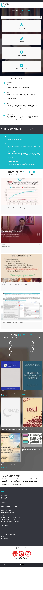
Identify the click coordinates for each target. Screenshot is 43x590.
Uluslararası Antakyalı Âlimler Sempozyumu (9, 514)
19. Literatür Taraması (5, 536)
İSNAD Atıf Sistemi (6, 246)
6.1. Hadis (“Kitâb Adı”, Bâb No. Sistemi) (8, 534)
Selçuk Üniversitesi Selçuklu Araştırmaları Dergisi (10, 521)
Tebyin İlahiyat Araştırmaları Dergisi (7, 515)
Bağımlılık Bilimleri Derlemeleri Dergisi (8, 512)
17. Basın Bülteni (4, 540)
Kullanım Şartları (4, 564)
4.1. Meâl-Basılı (4, 541)
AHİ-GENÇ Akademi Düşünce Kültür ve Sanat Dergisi (10, 517)
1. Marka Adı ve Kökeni (5, 532)
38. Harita (2, 529)
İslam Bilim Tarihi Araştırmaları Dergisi (8, 519)
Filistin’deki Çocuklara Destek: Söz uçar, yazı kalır (14, 284)
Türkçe (3, 0)
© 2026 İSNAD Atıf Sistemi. (13, 564)
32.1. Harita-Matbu (4, 538)
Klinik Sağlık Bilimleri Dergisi (6, 510)
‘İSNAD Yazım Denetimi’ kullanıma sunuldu (13, 322)
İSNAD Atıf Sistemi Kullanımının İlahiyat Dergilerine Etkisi (16, 208)
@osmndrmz (3, 565)
